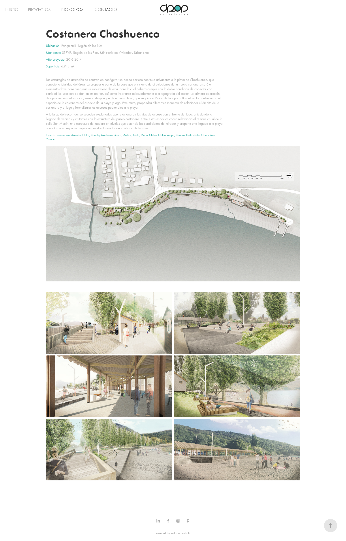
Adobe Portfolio (181, 533)
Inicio (11, 9)
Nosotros (72, 9)
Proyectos (39, 9)
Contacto (105, 9)
